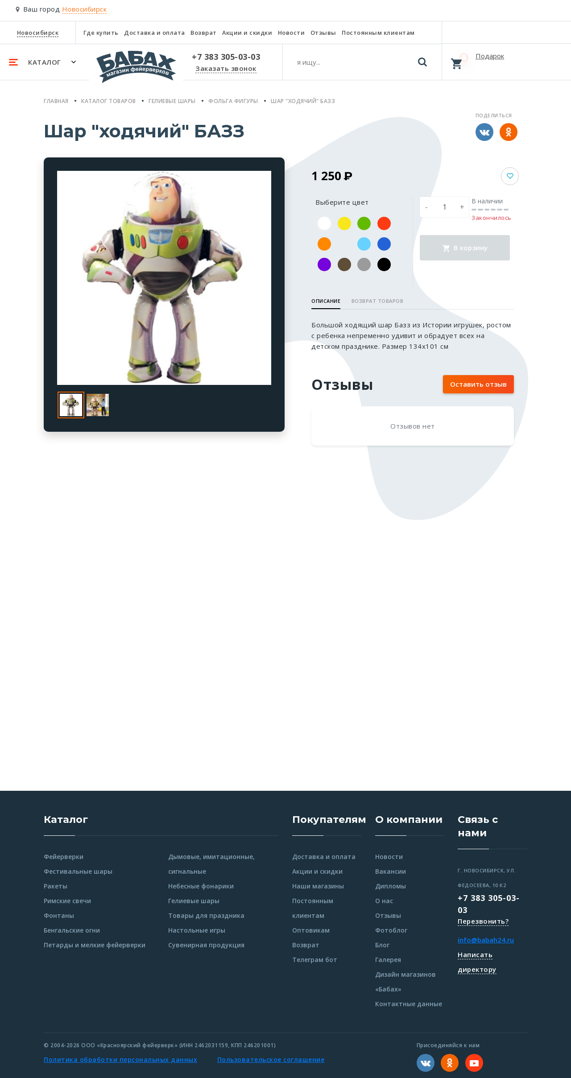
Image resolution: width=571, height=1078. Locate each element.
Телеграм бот (314, 959)
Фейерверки (63, 856)
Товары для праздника (206, 915)
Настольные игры (196, 930)
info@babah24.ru (486, 939)
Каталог (66, 820)
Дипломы (390, 886)
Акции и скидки (247, 33)
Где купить (101, 33)
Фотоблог (391, 930)
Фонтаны (59, 915)
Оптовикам (311, 930)
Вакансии (390, 871)
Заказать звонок (226, 68)
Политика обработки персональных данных (120, 1059)
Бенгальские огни (72, 930)
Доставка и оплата (154, 33)
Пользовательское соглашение (271, 1059)
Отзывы (323, 33)
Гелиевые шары (193, 900)
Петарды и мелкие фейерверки (94, 945)
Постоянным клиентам (378, 33)
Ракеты (55, 886)
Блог (382, 945)
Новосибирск (38, 33)
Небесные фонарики (201, 886)
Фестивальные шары (78, 871)
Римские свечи (67, 900)
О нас (384, 900)
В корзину (465, 247)
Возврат (203, 33)
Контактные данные (408, 1004)
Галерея (388, 959)
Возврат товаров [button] (378, 300)
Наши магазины (318, 886)
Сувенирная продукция (206, 945)
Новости (291, 33)
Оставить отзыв (478, 384)
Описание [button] (325, 300)
